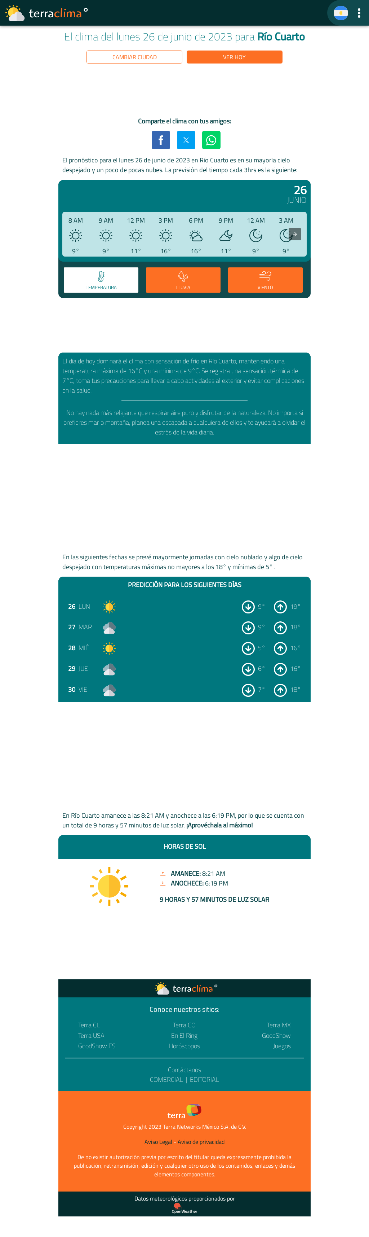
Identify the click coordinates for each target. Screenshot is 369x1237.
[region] (184, 92)
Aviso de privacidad (201, 1141)
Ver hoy (234, 57)
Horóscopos (184, 1046)
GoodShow (276, 1035)
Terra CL (89, 1025)
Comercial (166, 1079)
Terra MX (279, 1025)
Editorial (204, 1079)
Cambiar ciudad (134, 57)
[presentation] (295, 234)
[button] (359, 12)
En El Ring (184, 1035)
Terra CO (184, 1025)
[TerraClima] (341, 13)
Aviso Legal (158, 1141)
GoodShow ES (97, 1046)
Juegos (282, 1046)
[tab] (101, 280)
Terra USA (91, 1035)
